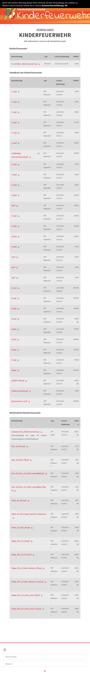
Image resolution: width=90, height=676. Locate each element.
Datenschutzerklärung (53, 5)
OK (66, 5)
